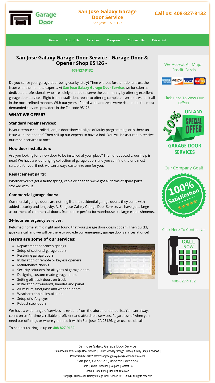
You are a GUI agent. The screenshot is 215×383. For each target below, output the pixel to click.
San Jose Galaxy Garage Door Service (93, 87)
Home (53, 40)
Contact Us (136, 40)
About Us (72, 40)
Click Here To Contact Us (183, 229)
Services (93, 40)
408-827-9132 (190, 13)
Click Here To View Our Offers (184, 100)
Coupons (114, 40)
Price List (159, 40)
